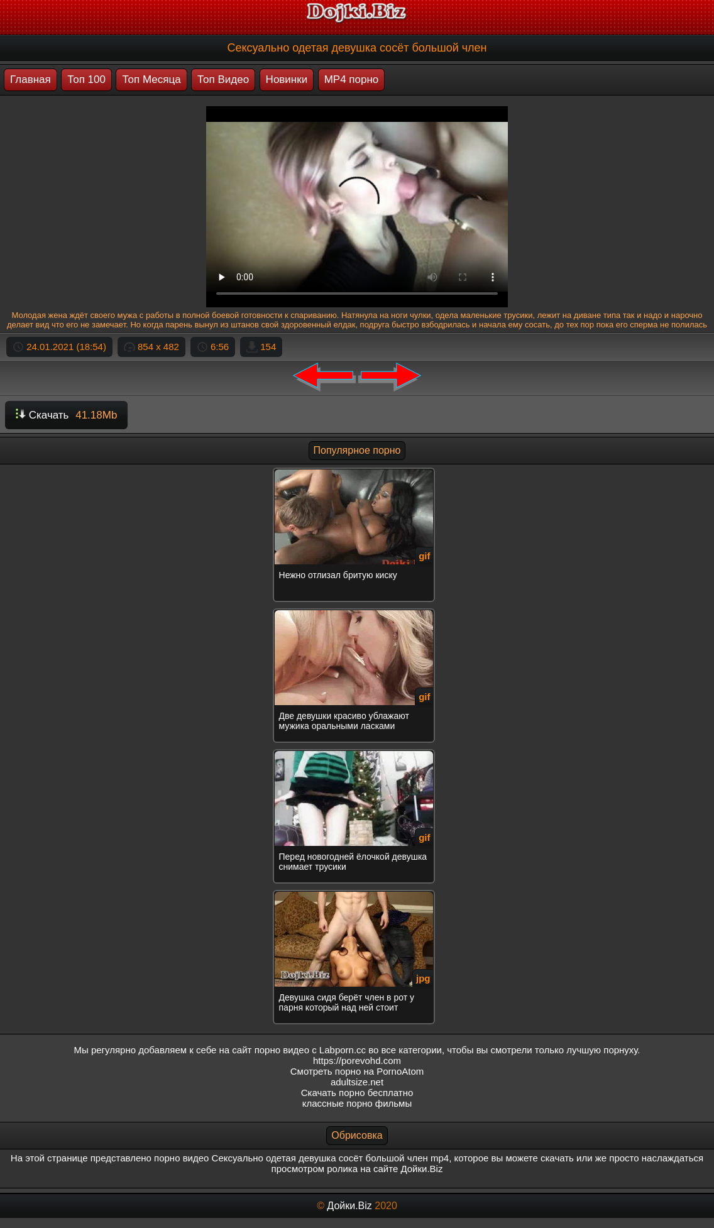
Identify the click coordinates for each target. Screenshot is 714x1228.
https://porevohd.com (357, 1060)
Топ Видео (223, 79)
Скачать (66, 415)
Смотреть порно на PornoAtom (357, 1071)
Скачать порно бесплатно (357, 1092)
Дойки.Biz (349, 1205)
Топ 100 (86, 79)
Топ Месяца (151, 79)
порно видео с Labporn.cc (310, 1049)
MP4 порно (351, 79)
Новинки (287, 79)
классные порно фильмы (357, 1103)
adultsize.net (357, 1082)
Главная (30, 79)
